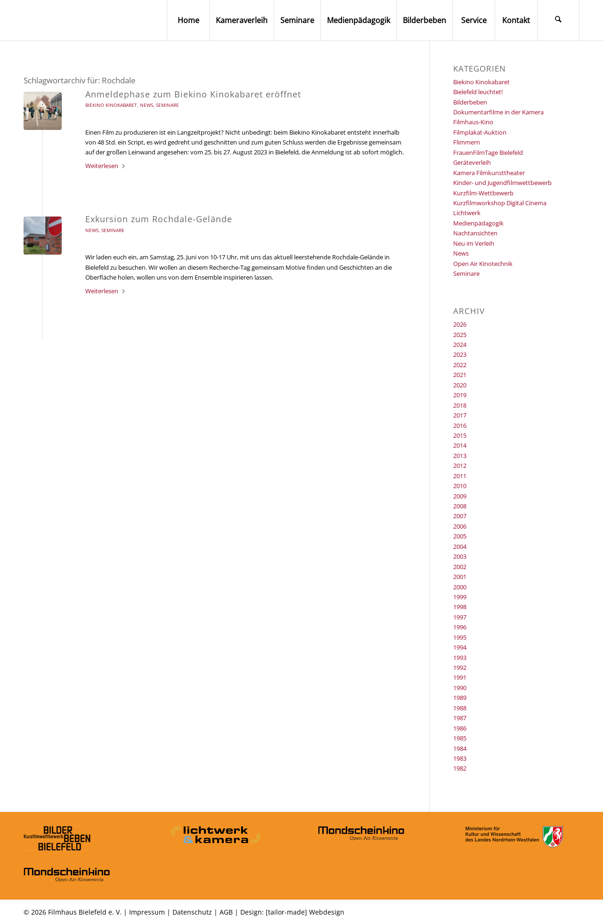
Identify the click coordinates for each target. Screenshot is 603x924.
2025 (459, 334)
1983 (459, 758)
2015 (459, 435)
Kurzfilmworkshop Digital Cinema (499, 203)
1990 (459, 687)
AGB (226, 912)
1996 (459, 627)
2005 (459, 536)
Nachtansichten (475, 233)
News (146, 105)
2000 (459, 587)
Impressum (147, 912)
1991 (459, 677)
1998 (459, 607)
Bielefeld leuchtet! (478, 92)
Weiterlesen (105, 165)
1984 (459, 748)
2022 (459, 365)
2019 (459, 395)
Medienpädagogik (478, 223)
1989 (459, 697)
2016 (459, 425)
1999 (459, 597)
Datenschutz (192, 912)
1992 (459, 667)
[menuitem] (188, 20)
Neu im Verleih (473, 243)
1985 (459, 738)
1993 (459, 657)
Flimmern (466, 142)
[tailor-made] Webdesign (305, 912)
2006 (459, 526)
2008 (459, 506)
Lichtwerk (467, 213)
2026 (459, 324)
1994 (459, 647)
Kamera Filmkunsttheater (489, 173)
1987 (459, 718)
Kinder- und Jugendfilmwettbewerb (502, 182)
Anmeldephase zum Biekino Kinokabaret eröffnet (193, 94)
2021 (459, 374)
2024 (459, 344)
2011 (459, 476)
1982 (459, 768)
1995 (459, 637)
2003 (459, 556)
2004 (459, 546)
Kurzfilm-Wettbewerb (483, 193)
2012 (459, 465)
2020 (459, 385)
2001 (459, 576)
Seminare (167, 105)
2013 (459, 455)
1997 (459, 617)
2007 (459, 516)
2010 (459, 486)
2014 (459, 445)
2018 (459, 405)
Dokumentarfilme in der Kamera (498, 112)
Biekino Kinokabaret (111, 105)
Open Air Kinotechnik (483, 263)
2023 (459, 354)
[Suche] (558, 20)
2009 (459, 496)
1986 (459, 728)
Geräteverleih (472, 162)
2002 (459, 566)
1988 (459, 708)
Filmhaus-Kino (473, 122)
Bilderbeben (470, 102)
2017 (459, 415)
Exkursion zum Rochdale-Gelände (158, 219)
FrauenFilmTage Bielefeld (488, 152)
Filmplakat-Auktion (479, 132)
